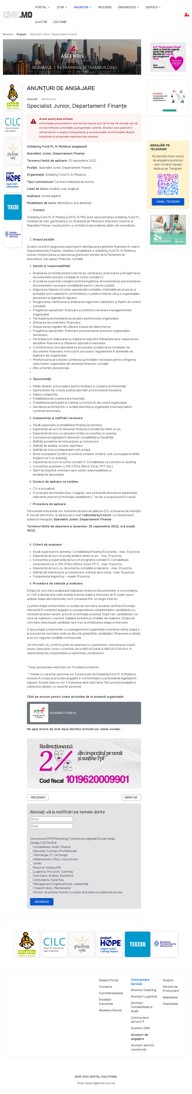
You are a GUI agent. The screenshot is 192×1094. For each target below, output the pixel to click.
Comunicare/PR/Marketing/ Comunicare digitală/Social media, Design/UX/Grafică (72, 841)
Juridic (37, 863)
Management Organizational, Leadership (60, 884)
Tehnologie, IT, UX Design (50, 855)
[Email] (51, 826)
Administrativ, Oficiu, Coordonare (55, 859)
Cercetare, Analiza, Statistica (53, 876)
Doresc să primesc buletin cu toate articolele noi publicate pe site (77, 892)
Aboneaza (42, 901)
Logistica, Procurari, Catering (53, 872)
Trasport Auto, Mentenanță (52, 888)
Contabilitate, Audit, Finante (52, 847)
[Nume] (51, 819)
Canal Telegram (168, 201)
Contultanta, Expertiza (48, 880)
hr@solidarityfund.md (96, 515)
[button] (43, 7)
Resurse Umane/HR (47, 868)
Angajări (32, 99)
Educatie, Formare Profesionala (55, 851)
